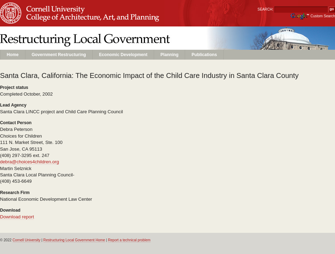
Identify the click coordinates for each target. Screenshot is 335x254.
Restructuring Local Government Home (74, 240)
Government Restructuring (59, 54)
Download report (17, 216)
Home (13, 54)
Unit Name (56, 19)
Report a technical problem (129, 240)
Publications (204, 54)
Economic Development (123, 54)
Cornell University (56, 6)
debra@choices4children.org (29, 161)
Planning (169, 54)
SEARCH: (265, 9)
